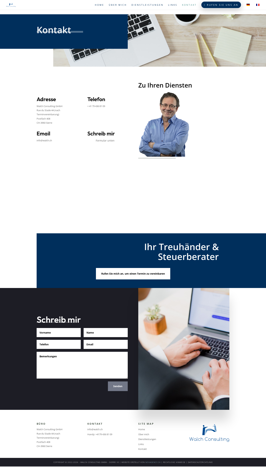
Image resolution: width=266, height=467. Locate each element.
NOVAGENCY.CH (153, 462)
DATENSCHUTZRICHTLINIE (200, 462)
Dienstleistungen (147, 5)
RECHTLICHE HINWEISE (174, 462)
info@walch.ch (44, 140)
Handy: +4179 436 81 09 (99, 434)
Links (172, 5)
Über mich (118, 5)
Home (99, 5)
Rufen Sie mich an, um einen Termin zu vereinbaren (133, 273)
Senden (117, 386)
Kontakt (189, 5)
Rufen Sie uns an (221, 4)
